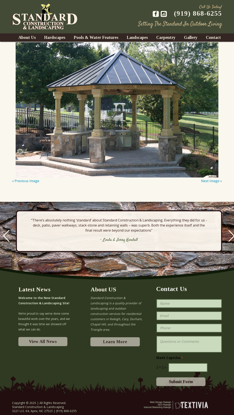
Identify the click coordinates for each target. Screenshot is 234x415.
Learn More (115, 341)
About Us (27, 37)
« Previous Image (25, 181)
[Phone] (189, 328)
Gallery (190, 37)
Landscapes (137, 37)
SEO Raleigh (164, 404)
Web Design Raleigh (160, 402)
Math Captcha (169, 358)
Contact (213, 37)
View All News (43, 341)
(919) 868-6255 (198, 13)
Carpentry (166, 37)
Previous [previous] (6, 236)
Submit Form (181, 381)
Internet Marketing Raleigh (157, 407)
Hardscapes (54, 37)
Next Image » (211, 181)
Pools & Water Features (96, 37)
